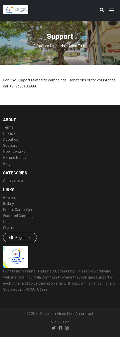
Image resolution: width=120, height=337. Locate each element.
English (18, 237)
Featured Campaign (19, 215)
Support (10, 145)
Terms (8, 127)
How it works (14, 151)
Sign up (9, 227)
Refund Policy (14, 157)
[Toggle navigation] (111, 10)
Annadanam (13, 180)
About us (10, 139)
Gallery (8, 203)
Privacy (9, 133)
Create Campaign (17, 209)
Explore (9, 197)
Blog (7, 163)
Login (8, 221)
